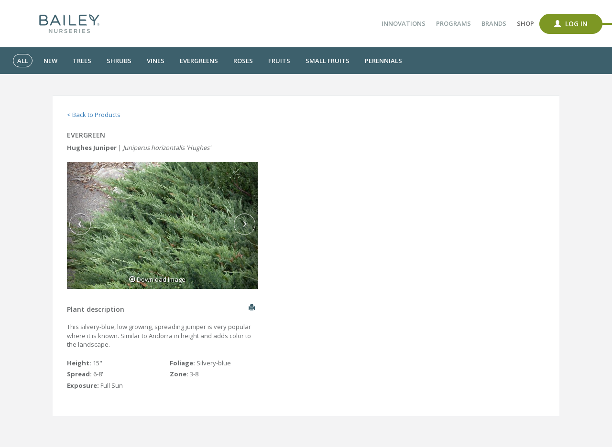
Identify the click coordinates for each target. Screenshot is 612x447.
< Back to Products (93, 114)
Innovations (404, 23)
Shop (525, 23)
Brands (493, 23)
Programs (453, 23)
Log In (571, 23)
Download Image (157, 279)
